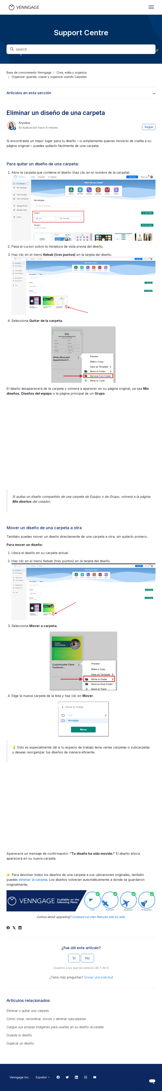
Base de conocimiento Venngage (29, 72)
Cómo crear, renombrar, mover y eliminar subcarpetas (46, 1019)
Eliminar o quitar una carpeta (28, 1011)
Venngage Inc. (20, 1077)
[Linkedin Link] (76, 1077)
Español (43, 1077)
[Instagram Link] (85, 1077)
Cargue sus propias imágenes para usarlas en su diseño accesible (55, 1027)
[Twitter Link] (67, 1077)
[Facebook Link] (58, 1077)
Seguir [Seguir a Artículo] (148, 127)
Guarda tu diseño (19, 1035)
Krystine (24, 123)
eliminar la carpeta (33, 880)
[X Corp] (14, 928)
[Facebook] (8, 928)
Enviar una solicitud (98, 977)
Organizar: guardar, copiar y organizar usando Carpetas (49, 76)
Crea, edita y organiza (71, 72)
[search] (81, 49)
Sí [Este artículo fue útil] (74, 958)
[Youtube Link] (94, 1077)
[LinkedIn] (20, 928)
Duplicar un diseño (20, 1043)
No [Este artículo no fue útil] (87, 958)
